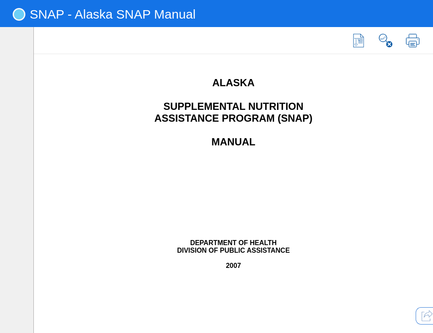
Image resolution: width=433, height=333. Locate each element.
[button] (358, 40)
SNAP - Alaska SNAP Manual (112, 14)
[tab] (19, 50)
